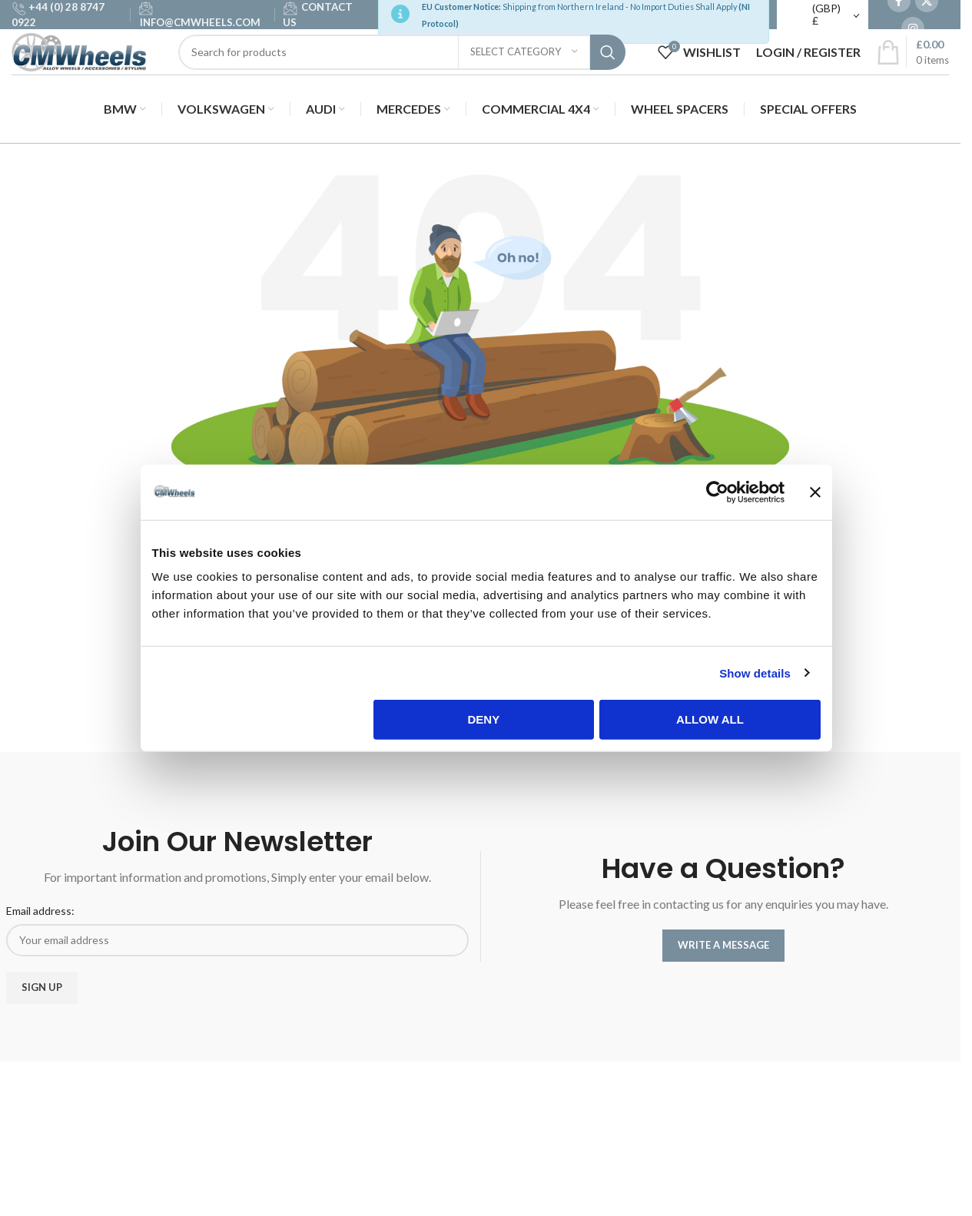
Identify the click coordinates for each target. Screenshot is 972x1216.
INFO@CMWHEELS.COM (200, 27)
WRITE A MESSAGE (723, 953)
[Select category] (524, 74)
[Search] (419, 74)
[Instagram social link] (912, 33)
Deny (484, 722)
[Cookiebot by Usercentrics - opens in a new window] (718, 495)
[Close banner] (816, 495)
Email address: (40, 919)
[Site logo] (96, 73)
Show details (755, 676)
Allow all (711, 722)
